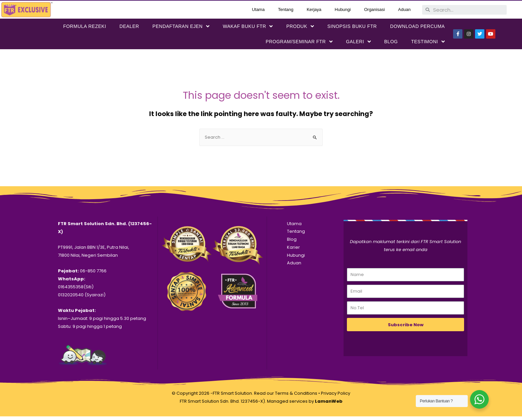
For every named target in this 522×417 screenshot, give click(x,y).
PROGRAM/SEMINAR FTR (299, 42)
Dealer (129, 26)
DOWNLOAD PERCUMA (417, 26)
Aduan (404, 9)
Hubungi (343, 9)
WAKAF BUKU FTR (248, 26)
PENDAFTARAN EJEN (180, 26)
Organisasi (374, 9)
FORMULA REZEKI (84, 26)
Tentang (285, 9)
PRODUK (300, 26)
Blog (391, 41)
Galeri (358, 42)
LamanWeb (329, 402)
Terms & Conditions (296, 394)
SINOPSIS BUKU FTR (352, 26)
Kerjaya (314, 9)
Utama (258, 9)
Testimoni (428, 42)
